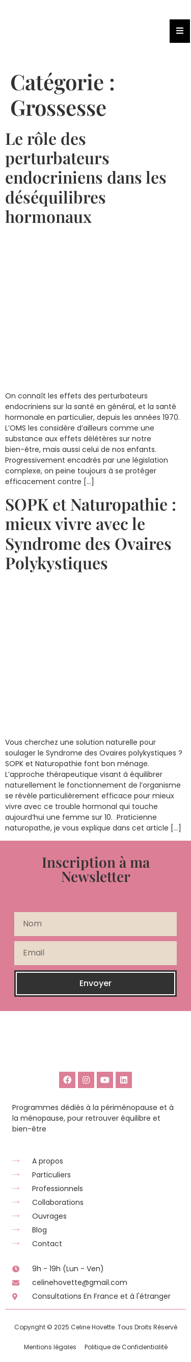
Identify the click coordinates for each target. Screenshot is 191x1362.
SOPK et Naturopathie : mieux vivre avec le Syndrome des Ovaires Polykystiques (90, 533)
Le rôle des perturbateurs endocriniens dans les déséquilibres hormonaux (86, 177)
